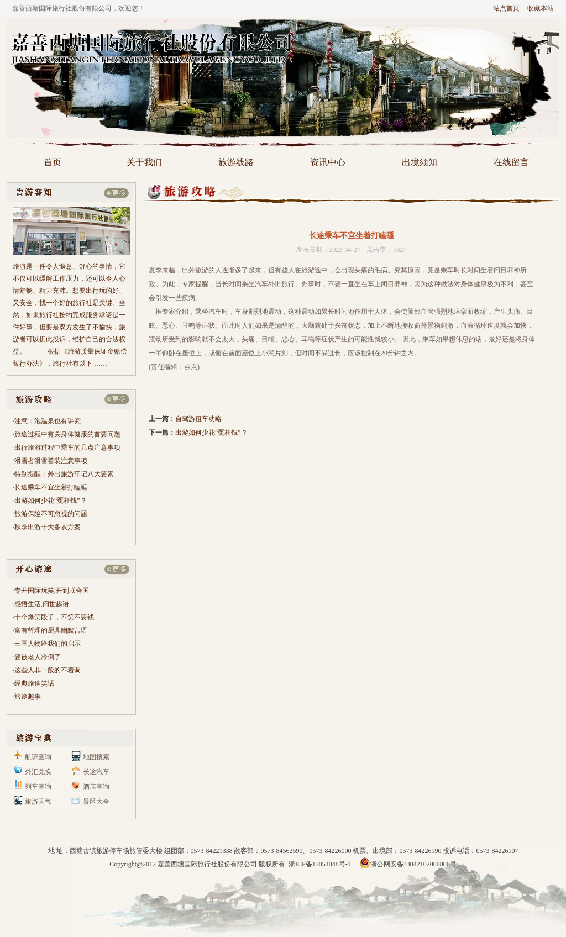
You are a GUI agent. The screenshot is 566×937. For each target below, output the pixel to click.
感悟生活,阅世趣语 (41, 604)
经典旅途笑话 (34, 683)
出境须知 (419, 162)
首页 (52, 162)
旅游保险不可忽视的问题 (50, 514)
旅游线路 (236, 162)
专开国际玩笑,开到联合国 (51, 590)
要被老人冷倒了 (37, 657)
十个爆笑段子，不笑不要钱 (54, 617)
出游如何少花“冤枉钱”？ (50, 500)
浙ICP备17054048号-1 (321, 864)
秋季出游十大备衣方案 (47, 527)
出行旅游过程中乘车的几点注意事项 (67, 447)
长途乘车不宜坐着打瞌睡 (50, 487)
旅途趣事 (27, 697)
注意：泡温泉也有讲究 (47, 421)
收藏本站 (540, 8)
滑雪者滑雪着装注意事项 (50, 461)
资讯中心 (327, 162)
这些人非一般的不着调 (47, 670)
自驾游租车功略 (198, 419)
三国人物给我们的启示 (47, 644)
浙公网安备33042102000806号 (408, 864)
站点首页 (506, 8)
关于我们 (144, 162)
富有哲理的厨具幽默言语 (50, 630)
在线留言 (511, 162)
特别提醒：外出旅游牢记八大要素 (64, 474)
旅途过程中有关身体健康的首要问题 (67, 434)
